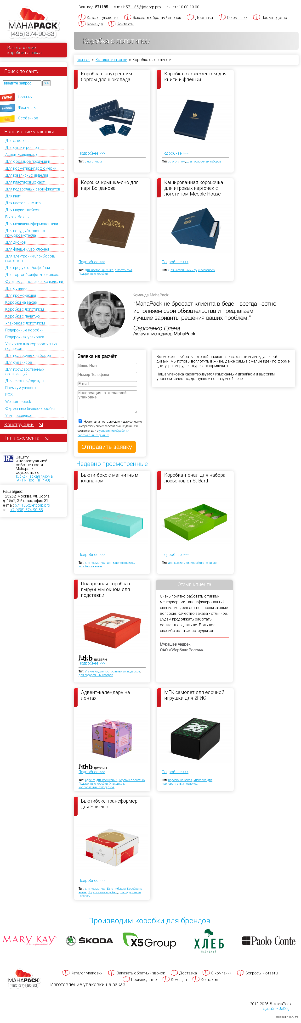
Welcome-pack (18, 401)
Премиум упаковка (22, 388)
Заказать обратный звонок (157, 17)
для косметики (95, 567)
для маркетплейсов (121, 567)
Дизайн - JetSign (277, 1013)
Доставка (204, 17)
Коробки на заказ (21, 302)
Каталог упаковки (103, 17)
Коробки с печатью (22, 316)
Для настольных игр (23, 203)
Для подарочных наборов (28, 355)
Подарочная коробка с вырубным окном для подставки (106, 594)
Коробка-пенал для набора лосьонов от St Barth (195, 482)
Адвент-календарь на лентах (105, 700)
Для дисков (15, 242)
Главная (83, 59)
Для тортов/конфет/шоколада (32, 274)
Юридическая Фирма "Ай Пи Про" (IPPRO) (34, 478)
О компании (237, 17)
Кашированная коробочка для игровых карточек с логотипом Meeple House (193, 187)
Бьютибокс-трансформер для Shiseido (109, 808)
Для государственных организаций (24, 371)
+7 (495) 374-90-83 (26, 510)
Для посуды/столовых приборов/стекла (25, 233)
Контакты (125, 24)
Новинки (25, 97)
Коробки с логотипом (24, 309)
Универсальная (18, 415)
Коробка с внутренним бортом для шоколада (106, 76)
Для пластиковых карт (25, 182)
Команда (95, 24)
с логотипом (93, 161)
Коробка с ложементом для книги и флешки (195, 76)
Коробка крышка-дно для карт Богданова (110, 185)
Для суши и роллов (22, 147)
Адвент (90, 785)
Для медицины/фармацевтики (31, 224)
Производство (274, 17)
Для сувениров (18, 362)
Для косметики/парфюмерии (30, 168)
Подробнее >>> (92, 153)
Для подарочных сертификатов (32, 189)
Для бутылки (16, 288)
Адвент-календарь (21, 154)
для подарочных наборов (204, 161)
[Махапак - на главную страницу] (33, 23)
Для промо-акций (20, 295)
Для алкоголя (17, 140)
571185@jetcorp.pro (32, 505)
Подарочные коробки (24, 330)
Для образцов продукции (27, 161)
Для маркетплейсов (22, 210)
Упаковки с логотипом (25, 323)
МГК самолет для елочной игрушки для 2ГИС (194, 700)
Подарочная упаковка (24, 337)
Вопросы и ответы (261, 978)
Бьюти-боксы (17, 217)
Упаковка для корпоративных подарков (112, 676)
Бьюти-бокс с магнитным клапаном (109, 482)
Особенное (28, 118)
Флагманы (27, 107)
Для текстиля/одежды (24, 381)
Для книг (13, 196)
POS (9, 394)
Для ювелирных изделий (26, 175)
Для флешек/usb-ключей (27, 249)
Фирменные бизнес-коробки (30, 408)
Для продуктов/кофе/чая (27, 267)
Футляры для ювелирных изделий (34, 281)
